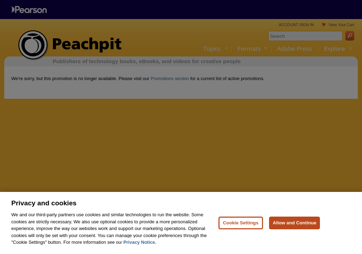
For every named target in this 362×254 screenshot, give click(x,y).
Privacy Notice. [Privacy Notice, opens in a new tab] (139, 242)
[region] (181, 223)
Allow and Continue (294, 222)
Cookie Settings (240, 222)
